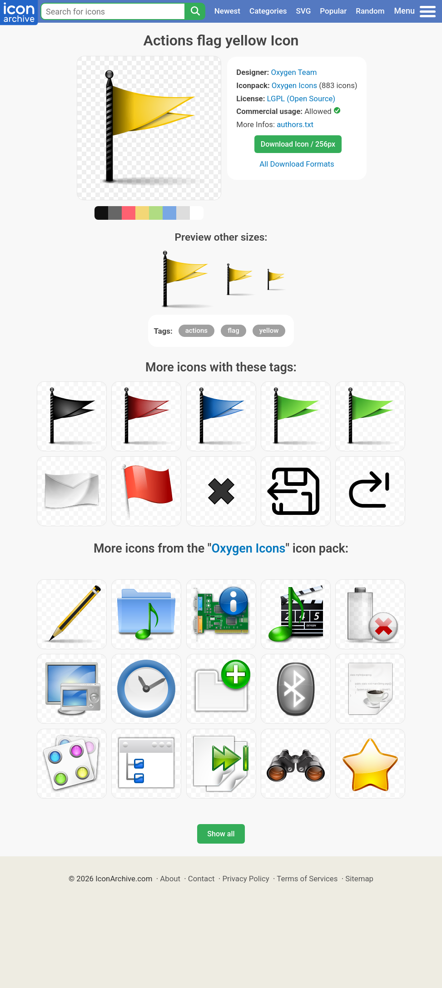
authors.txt (295, 124)
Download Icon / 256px (298, 144)
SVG (303, 10)
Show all (220, 834)
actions (196, 330)
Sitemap (359, 878)
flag (233, 330)
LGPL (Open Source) (301, 98)
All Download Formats (296, 163)
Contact (201, 878)
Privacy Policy (245, 878)
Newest (227, 10)
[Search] (194, 11)
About (170, 878)
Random (370, 10)
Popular (333, 10)
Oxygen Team (294, 72)
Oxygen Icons (294, 85)
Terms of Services (307, 878)
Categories (268, 10)
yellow (269, 330)
